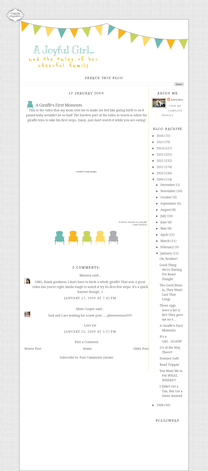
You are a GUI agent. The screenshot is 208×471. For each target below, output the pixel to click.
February (167, 247)
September (168, 203)
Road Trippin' (169, 365)
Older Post (141, 349)
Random (143, 225)
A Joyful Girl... (63, 50)
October (166, 197)
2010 (160, 173)
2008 (160, 405)
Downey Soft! (169, 358)
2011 (160, 167)
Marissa (85, 275)
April (164, 235)
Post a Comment (86, 342)
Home (87, 349)
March (165, 241)
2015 (160, 142)
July (163, 216)
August (166, 210)
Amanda (177, 99)
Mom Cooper (85, 309)
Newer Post (32, 349)
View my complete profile (172, 110)
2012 (160, 161)
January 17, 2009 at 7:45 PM (90, 298)
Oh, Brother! (169, 259)
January (166, 253)
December (168, 185)
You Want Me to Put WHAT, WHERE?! (171, 375)
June (164, 222)
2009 (160, 179)
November (168, 191)
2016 (160, 136)
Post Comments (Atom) (96, 357)
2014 (160, 148)
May (164, 228)
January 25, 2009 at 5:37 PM (90, 331)
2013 (160, 154)
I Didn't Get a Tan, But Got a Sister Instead (171, 391)
